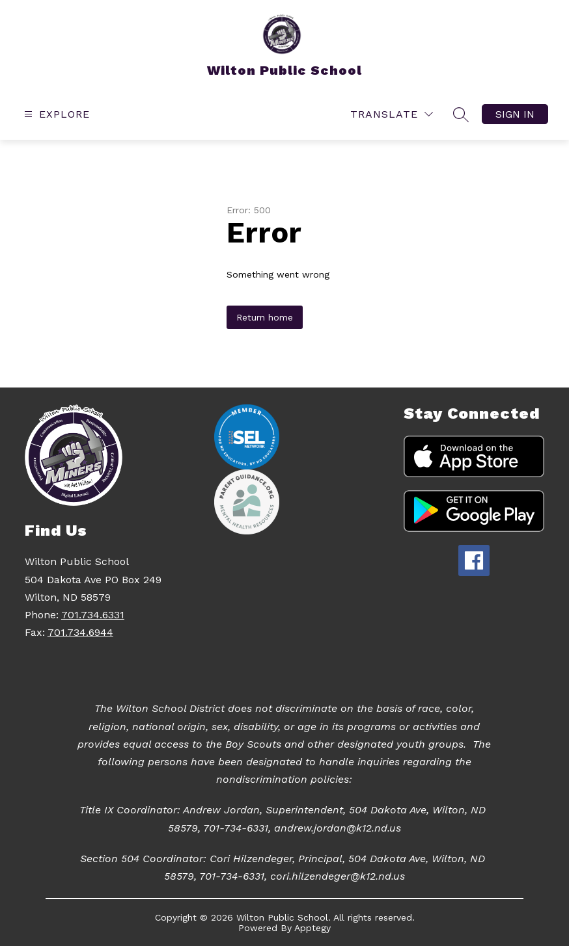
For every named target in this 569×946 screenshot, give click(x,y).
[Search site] (461, 114)
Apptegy (312, 928)
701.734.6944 (80, 632)
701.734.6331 (92, 615)
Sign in (514, 114)
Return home (264, 317)
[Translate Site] (391, 114)
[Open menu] (55, 114)
